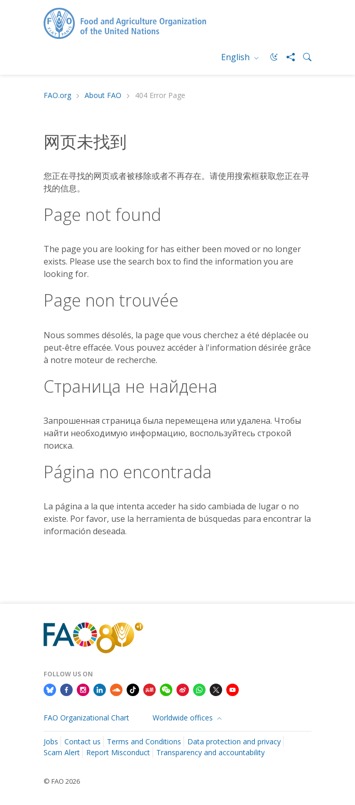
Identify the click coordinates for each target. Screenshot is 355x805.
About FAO (103, 95)
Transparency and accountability (210, 752)
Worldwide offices (184, 718)
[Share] (286, 57)
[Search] (303, 57)
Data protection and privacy (234, 741)
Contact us (82, 741)
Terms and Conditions (144, 741)
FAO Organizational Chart (86, 718)
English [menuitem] (236, 57)
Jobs (51, 741)
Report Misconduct (118, 752)
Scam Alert (62, 752)
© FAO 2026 (62, 781)
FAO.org (57, 95)
